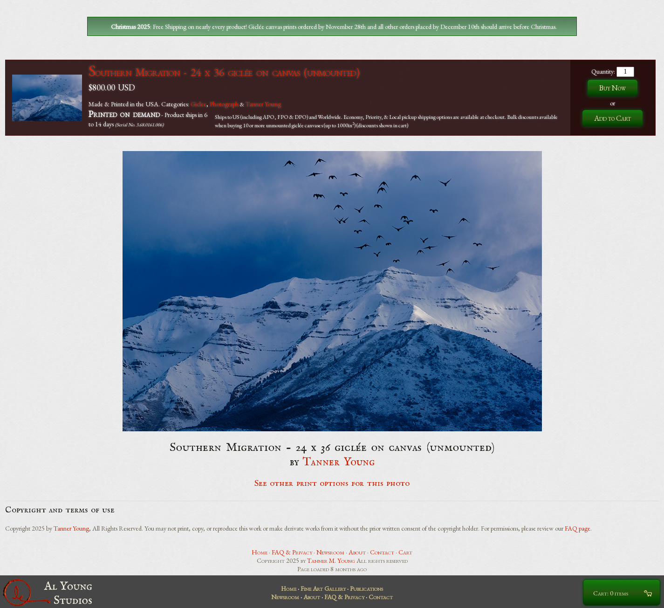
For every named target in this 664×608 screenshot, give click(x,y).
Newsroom (330, 552)
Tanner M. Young (331, 560)
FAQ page (577, 528)
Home (259, 552)
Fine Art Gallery (323, 588)
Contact (382, 552)
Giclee (198, 104)
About (357, 552)
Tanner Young (263, 104)
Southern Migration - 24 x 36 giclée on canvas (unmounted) (224, 72)
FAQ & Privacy (292, 552)
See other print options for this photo (332, 483)
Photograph (224, 104)
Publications (366, 588)
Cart (405, 552)
